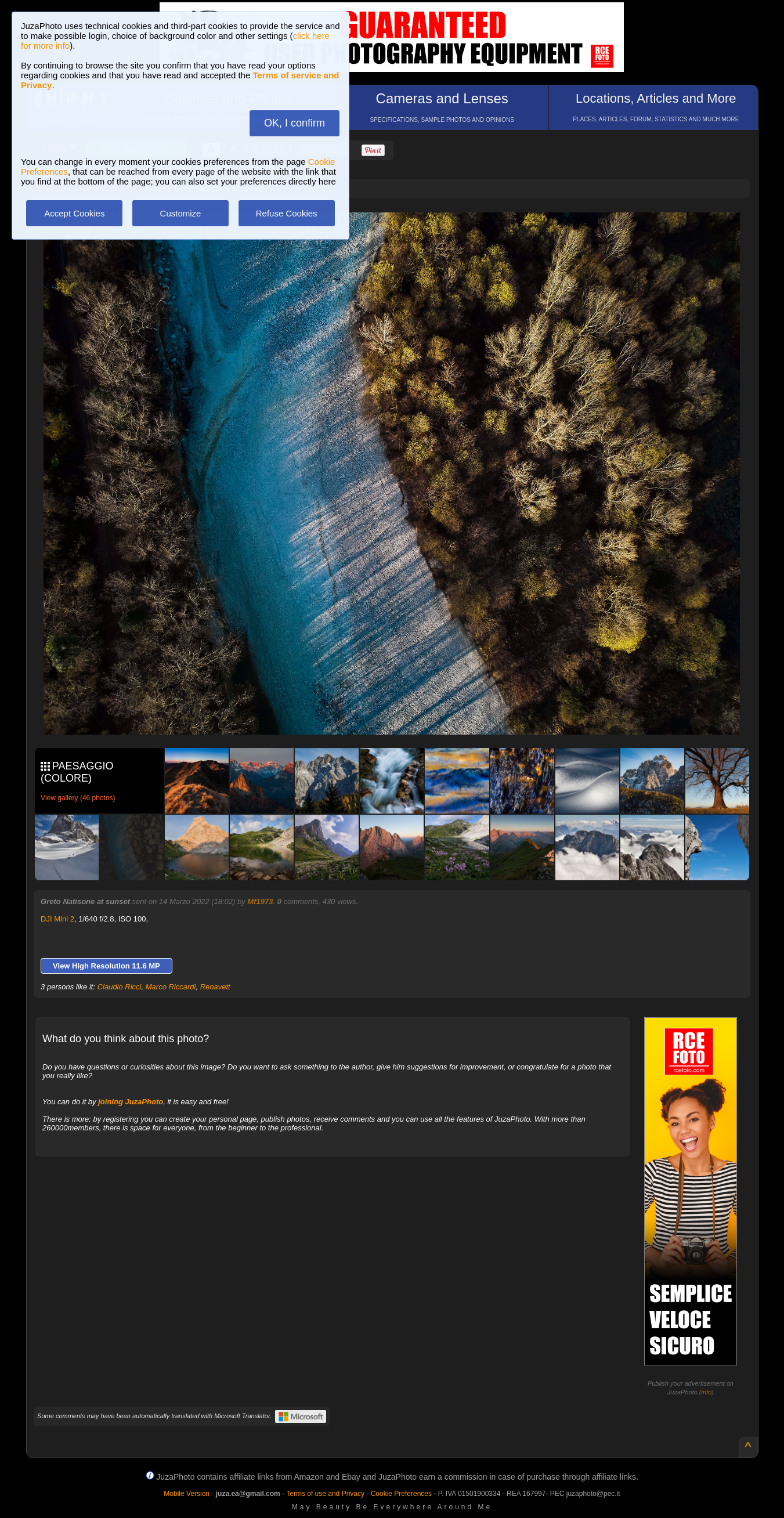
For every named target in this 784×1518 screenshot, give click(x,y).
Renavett (215, 986)
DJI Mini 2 (57, 919)
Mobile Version (186, 1494)
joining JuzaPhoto (130, 1101)
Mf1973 (260, 901)
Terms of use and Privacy (325, 1494)
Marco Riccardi (171, 986)
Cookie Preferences (401, 1494)
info (707, 1392)
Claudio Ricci (119, 986)
